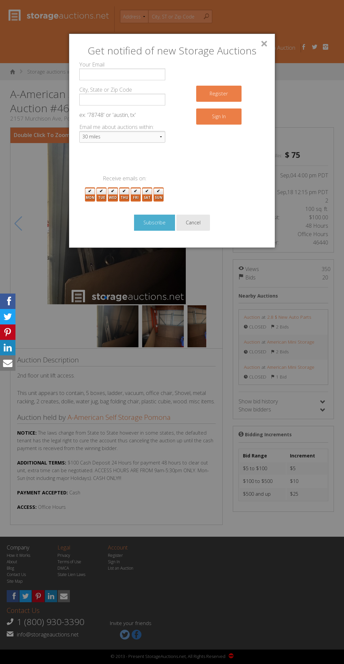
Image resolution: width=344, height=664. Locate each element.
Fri (135, 194)
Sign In (219, 116)
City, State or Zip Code (105, 89)
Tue (101, 194)
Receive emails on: (124, 178)
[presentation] (130, 161)
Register (219, 93)
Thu (124, 194)
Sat (147, 194)
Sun (158, 194)
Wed (113, 194)
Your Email (91, 64)
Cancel (193, 222)
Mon (90, 194)
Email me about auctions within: (116, 127)
